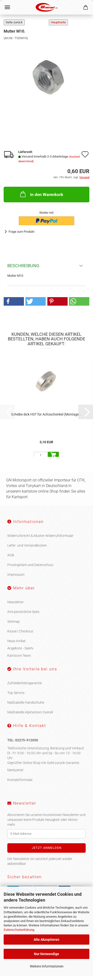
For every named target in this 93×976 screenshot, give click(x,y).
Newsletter (15, 602)
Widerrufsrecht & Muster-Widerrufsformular (40, 536)
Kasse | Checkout (20, 631)
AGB (10, 555)
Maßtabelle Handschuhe (25, 702)
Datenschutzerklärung (19, 930)
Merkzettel (15, 770)
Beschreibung (23, 265)
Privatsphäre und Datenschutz (30, 565)
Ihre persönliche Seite (23, 612)
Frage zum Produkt (21, 231)
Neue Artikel (16, 641)
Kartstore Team (19, 655)
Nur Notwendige (46, 954)
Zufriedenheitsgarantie (24, 683)
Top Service (15, 693)
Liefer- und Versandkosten (27, 545)
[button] (14, 301)
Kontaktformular (20, 780)
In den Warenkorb (41, 194)
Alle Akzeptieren (46, 939)
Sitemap (13, 621)
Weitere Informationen (46, 966)
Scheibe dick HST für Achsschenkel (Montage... (46, 414)
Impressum (15, 575)
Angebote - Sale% (20, 648)
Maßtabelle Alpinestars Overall (30, 712)
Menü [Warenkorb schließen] (7, 7)
